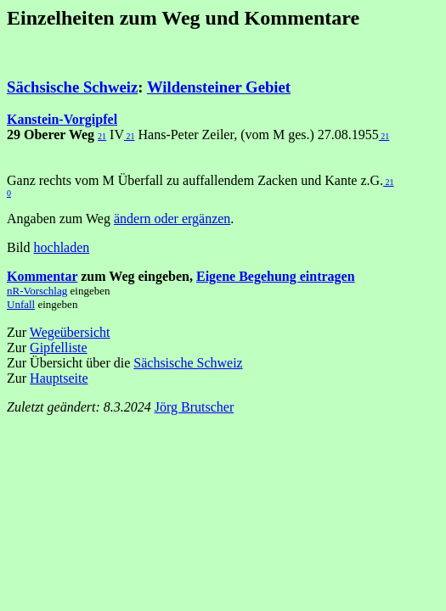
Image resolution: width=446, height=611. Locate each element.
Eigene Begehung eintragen (275, 276)
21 (102, 136)
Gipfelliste (59, 347)
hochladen (62, 247)
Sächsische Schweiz (72, 87)
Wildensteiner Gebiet (219, 87)
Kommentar (42, 276)
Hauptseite (59, 378)
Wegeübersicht (70, 332)
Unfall (21, 304)
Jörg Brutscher (194, 407)
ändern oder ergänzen (172, 218)
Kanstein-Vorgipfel (62, 119)
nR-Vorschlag (37, 290)
